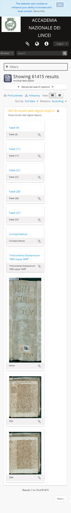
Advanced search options (35, 87)
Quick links (46, 44)
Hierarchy (33, 95)
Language (37, 44)
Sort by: (19, 101)
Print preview (13, 95)
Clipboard (27, 44)
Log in (60, 43)
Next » (60, 498)
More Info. (39, 11)
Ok (60, 4)
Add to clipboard (39, 135)
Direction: (45, 101)
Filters (12, 67)
